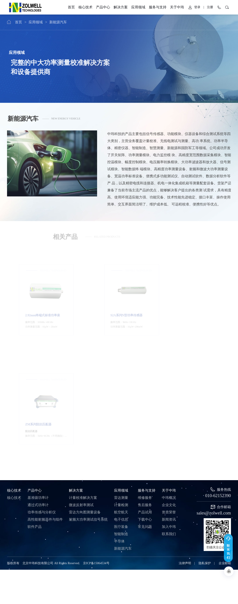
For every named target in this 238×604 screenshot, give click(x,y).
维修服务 (145, 381)
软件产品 (35, 410)
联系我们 (169, 417)
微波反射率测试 (81, 388)
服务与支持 (198, 7)
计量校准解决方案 (83, 381)
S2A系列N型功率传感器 (117, 307)
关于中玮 (223, 7)
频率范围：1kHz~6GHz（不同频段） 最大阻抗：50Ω (196, 315)
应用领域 (49, 22)
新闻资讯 (169, 402)
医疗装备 (121, 410)
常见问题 (145, 410)
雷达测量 (121, 381)
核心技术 (14, 373)
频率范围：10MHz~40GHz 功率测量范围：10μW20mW (40, 315)
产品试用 (145, 395)
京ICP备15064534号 (96, 446)
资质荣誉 (169, 395)
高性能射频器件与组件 (45, 402)
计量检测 (121, 388)
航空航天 (121, 395)
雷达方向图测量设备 (85, 395)
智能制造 (121, 417)
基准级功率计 (38, 381)
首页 (32, 22)
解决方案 (76, 373)
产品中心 (35, 373)
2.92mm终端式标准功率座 (41, 307)
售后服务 (145, 388)
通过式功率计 (38, 388)
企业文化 (169, 388)
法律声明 (185, 446)
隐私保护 (205, 446)
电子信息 (121, 402)
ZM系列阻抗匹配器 (191, 307)
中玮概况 (169, 381)
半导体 (119, 424)
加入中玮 (169, 410)
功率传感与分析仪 (42, 395)
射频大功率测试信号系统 (88, 402)
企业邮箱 (225, 446)
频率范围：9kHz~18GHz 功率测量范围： (117, 315)
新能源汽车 (72, 22)
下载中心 (145, 402)
